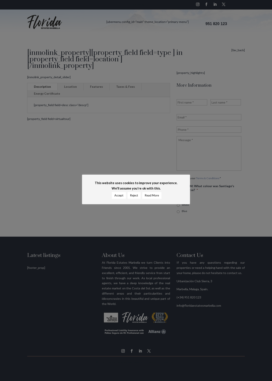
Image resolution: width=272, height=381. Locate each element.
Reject (134, 195)
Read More (152, 195)
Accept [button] (118, 195)
